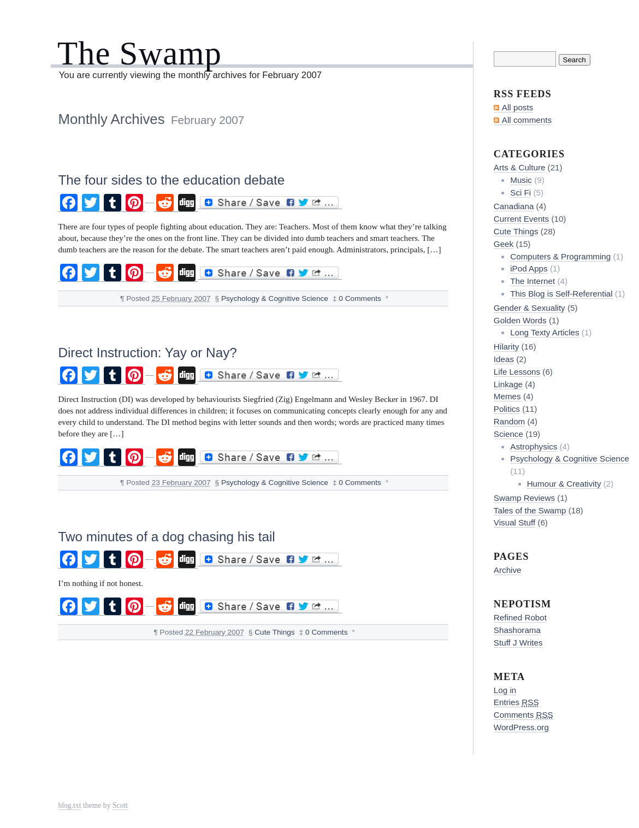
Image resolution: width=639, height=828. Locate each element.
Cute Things (274, 632)
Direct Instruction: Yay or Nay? (147, 352)
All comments (527, 120)
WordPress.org (521, 727)
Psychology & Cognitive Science (274, 298)
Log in (505, 690)
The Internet (532, 281)
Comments (523, 714)
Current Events (521, 218)
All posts (517, 107)
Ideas (504, 359)
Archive (508, 570)
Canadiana (514, 206)
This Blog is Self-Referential (561, 293)
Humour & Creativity (564, 483)
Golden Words (520, 320)
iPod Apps (528, 268)
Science (508, 434)
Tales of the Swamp (530, 510)
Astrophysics (533, 446)
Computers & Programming (560, 256)
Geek (503, 244)
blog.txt (69, 805)
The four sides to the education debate (171, 180)
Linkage (508, 384)
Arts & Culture (520, 167)
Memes (507, 396)
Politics (507, 408)
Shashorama (517, 630)
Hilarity (506, 346)
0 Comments (360, 298)
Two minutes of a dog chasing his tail (166, 536)
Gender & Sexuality (529, 307)
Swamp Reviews (524, 497)
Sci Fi (520, 192)
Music (521, 180)
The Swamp (139, 53)
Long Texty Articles (544, 332)
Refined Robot (520, 617)
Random (509, 421)
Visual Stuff (514, 522)
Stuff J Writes (518, 642)
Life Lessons (517, 371)
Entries (516, 702)
